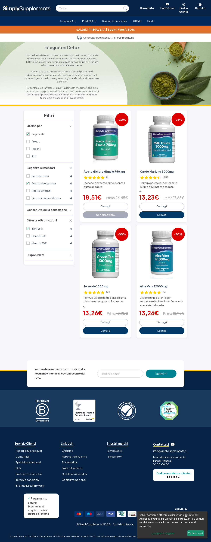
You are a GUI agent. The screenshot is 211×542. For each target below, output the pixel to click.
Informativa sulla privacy (30, 485)
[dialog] (172, 524)
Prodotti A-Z (89, 20)
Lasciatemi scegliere (162, 533)
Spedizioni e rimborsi (28, 462)
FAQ (18, 468)
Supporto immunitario (114, 20)
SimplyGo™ (115, 456)
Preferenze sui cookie (29, 474)
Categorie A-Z (68, 20)
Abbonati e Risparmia (74, 456)
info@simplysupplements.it (169, 451)
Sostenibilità (69, 462)
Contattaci (22, 456)
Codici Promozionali (74, 479)
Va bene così (195, 533)
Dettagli (105, 206)
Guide (150, 20)
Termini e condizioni (27, 479)
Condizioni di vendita (74, 474)
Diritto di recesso (72, 468)
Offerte (137, 20)
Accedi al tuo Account (29, 450)
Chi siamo (67, 450)
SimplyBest (115, 450)
